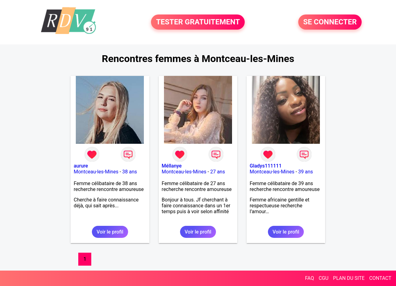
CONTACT (380, 278)
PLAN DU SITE (349, 278)
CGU (324, 278)
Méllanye (172, 166)
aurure (81, 166)
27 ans (217, 172)
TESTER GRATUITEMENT (198, 22)
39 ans (305, 172)
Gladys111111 (266, 166)
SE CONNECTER (330, 22)
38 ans (129, 172)
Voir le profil (110, 232)
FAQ (309, 278)
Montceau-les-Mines (96, 172)
